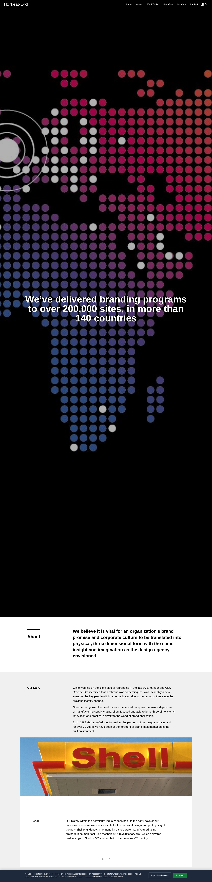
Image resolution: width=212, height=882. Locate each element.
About (139, 4)
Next (183, 832)
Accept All (180, 875)
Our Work (168, 4)
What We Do (153, 4)
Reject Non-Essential (160, 875)
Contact (194, 4)
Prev (28, 832)
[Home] (16, 4)
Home (129, 4)
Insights (181, 4)
